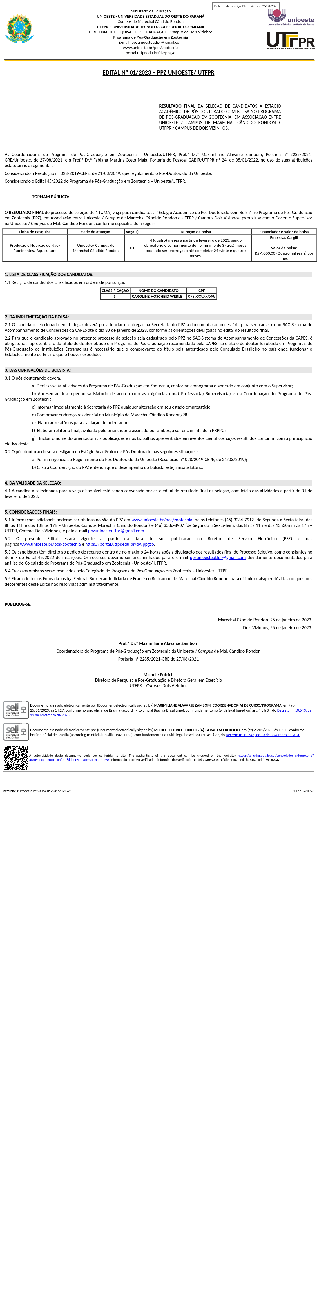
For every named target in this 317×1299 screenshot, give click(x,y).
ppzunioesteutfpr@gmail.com (116, 531)
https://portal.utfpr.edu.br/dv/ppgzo (119, 544)
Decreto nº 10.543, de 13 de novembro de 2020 (263, 734)
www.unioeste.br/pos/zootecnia (161, 519)
